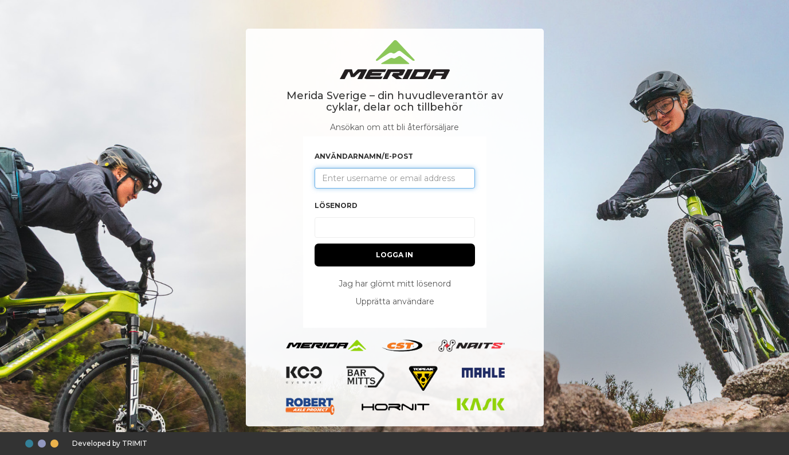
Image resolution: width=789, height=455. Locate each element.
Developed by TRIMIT (109, 443)
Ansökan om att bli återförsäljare (394, 127)
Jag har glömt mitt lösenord (395, 284)
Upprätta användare (394, 301)
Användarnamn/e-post (364, 156)
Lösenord (336, 205)
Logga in (394, 254)
